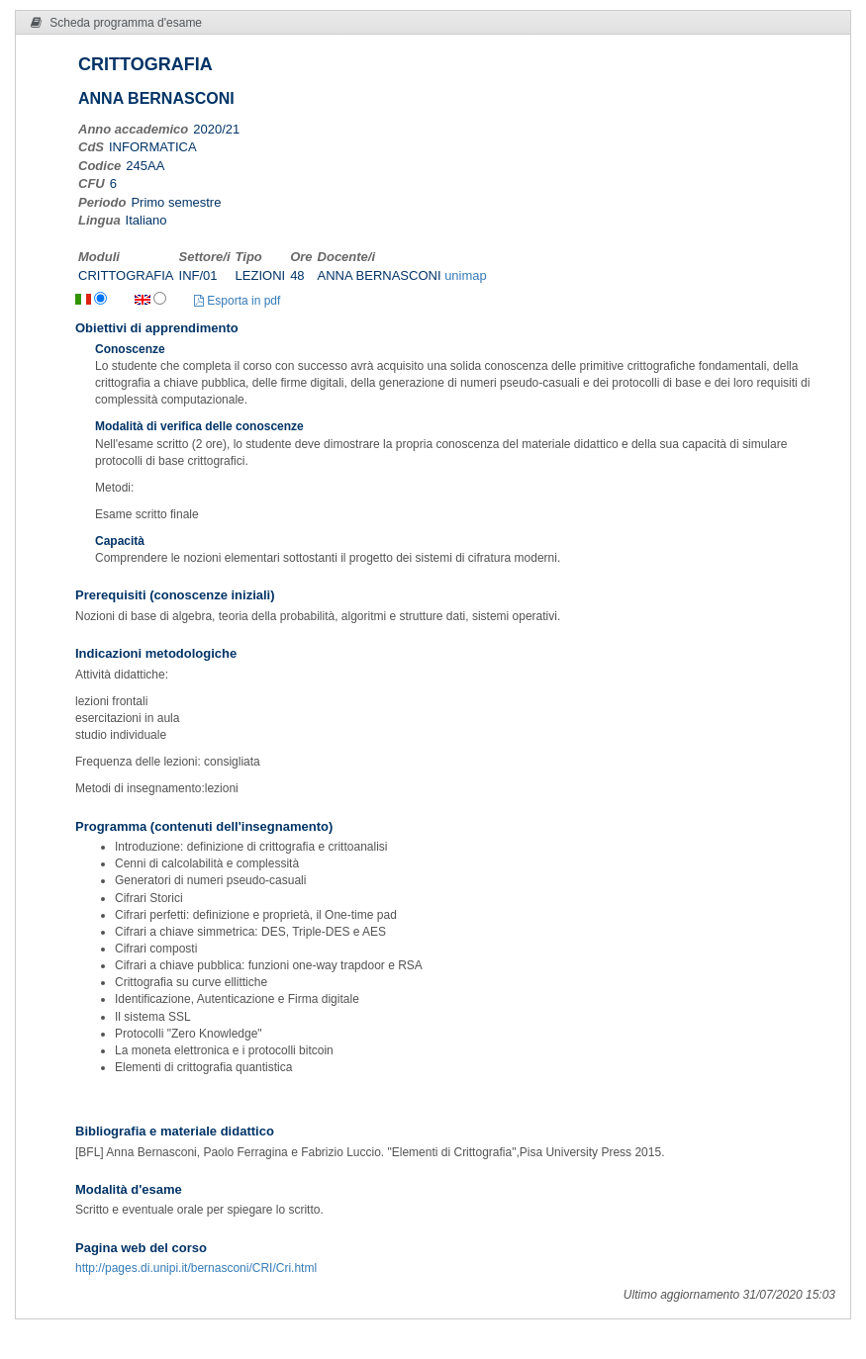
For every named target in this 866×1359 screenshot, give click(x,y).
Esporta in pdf (237, 301)
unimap (465, 275)
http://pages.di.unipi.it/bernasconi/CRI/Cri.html (196, 1268)
